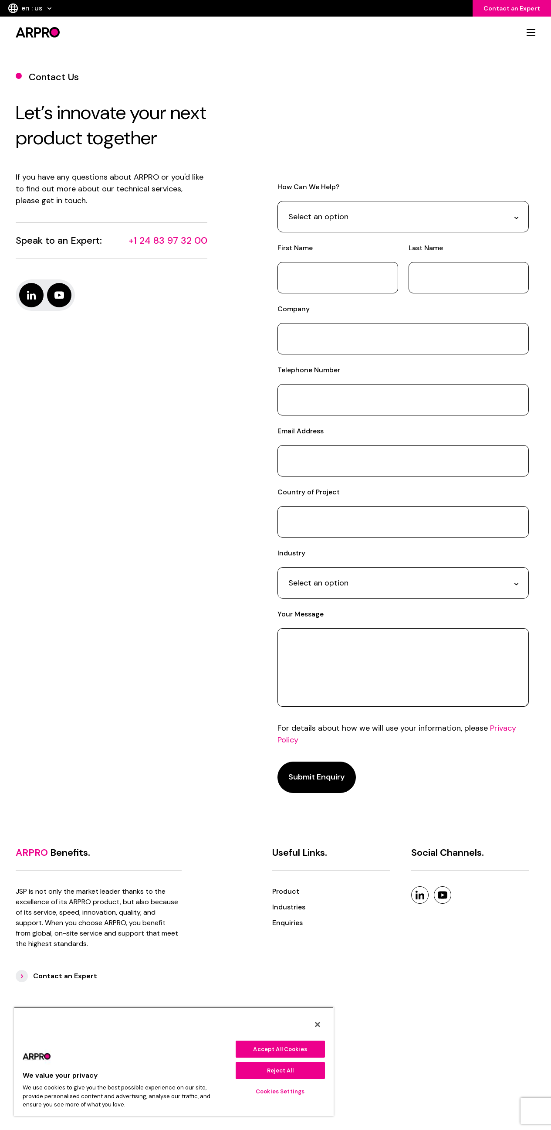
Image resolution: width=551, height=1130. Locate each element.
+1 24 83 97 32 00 (167, 240)
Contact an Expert (511, 8)
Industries (288, 907)
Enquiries (287, 922)
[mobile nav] (531, 32)
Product (285, 891)
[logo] (143, 32)
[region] (174, 1061)
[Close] (317, 1024)
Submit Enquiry (316, 777)
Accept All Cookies (280, 1049)
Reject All (280, 1070)
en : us (29, 8)
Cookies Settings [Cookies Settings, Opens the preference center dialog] (280, 1091)
